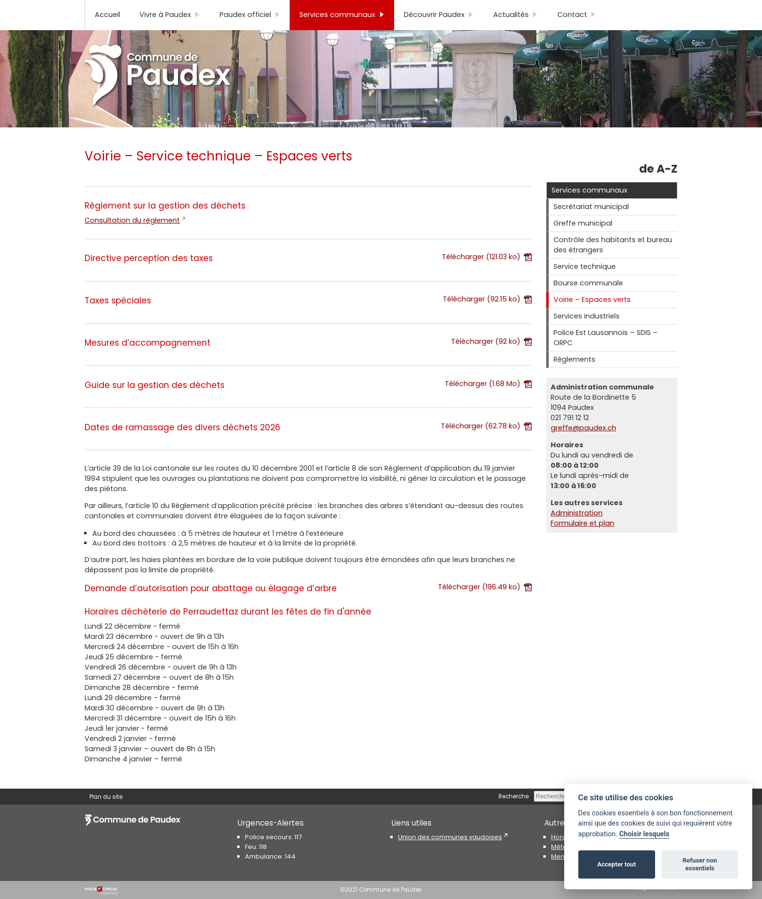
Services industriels (587, 332)
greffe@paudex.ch (583, 444)
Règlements (574, 375)
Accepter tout (616, 864)
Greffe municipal (583, 239)
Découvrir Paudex (439, 30)
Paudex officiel (250, 30)
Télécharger (487, 273)
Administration (577, 529)
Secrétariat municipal (591, 223)
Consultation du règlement (132, 236)
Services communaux (341, 30)
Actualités (515, 30)
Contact (576, 30)
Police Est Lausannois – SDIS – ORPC (606, 354)
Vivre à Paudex (169, 30)
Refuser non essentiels (699, 864)
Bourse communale (588, 299)
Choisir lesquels (644, 834)
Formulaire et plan (582, 539)
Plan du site (105, 8)
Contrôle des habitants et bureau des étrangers (613, 261)
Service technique (585, 282)
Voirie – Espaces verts (592, 315)
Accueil (107, 30)
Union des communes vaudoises (450, 837)
